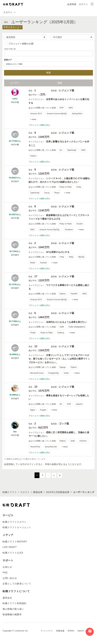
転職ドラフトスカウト (14, 522)
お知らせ (7, 567)
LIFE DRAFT (10, 547)
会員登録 (71, 4)
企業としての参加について (17, 583)
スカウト (25, 492)
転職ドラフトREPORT (15, 541)
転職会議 (60, 631)
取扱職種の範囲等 (12, 614)
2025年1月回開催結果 (58, 492)
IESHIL (71, 631)
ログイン (83, 4)
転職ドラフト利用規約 (14, 603)
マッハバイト (47, 631)
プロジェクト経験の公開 (18, 43)
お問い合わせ (10, 578)
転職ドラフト (10, 492)
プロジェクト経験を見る (39, 125)
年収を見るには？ (12, 27)
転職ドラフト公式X (13, 552)
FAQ (5, 572)
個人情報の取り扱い (13, 609)
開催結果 (38, 492)
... (48, 475)
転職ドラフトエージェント (17, 527)
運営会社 (7, 598)
